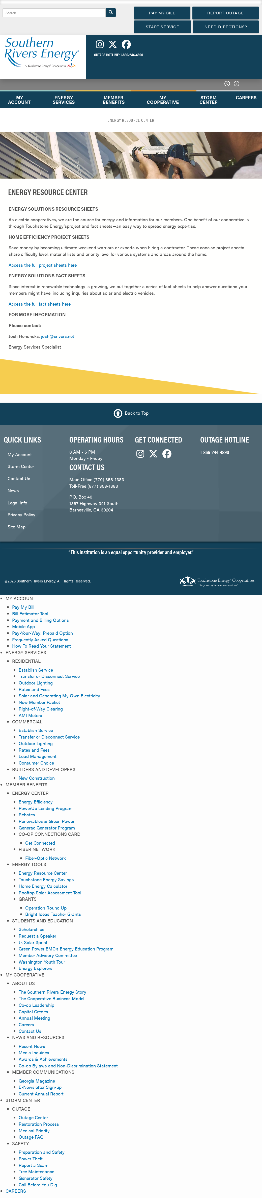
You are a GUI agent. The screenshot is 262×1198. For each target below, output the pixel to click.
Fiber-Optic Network (45, 858)
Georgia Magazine (37, 1081)
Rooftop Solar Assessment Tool (50, 892)
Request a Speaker (37, 936)
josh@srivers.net (57, 336)
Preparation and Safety (42, 1152)
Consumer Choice (36, 763)
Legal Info (17, 502)
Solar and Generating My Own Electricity (59, 695)
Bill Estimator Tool (30, 613)
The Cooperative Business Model (51, 998)
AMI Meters (30, 715)
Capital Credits (33, 1011)
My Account (20, 454)
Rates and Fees (34, 689)
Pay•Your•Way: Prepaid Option (42, 633)
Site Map (16, 526)
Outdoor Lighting (36, 682)
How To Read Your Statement (41, 646)
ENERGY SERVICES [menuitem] (64, 99)
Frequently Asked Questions (40, 639)
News (13, 490)
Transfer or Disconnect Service (49, 676)
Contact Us (19, 478)
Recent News (32, 1046)
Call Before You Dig (38, 1184)
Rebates (27, 814)
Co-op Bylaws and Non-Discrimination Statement (68, 1065)
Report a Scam (33, 1165)
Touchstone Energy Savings (46, 879)
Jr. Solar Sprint (33, 942)
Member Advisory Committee (48, 955)
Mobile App (23, 626)
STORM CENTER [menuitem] (208, 99)
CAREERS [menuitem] (246, 97)
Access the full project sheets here (43, 265)
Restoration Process (39, 1124)
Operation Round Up (46, 907)
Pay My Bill (23, 607)
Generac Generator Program (47, 827)
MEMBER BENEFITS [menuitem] (114, 99)
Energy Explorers (35, 968)
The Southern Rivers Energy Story (52, 992)
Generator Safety (35, 1178)
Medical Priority (34, 1130)
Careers (26, 1024)
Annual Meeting (34, 1018)
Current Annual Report (41, 1093)
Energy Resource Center (43, 873)
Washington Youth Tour (42, 962)
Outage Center (33, 1117)
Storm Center (21, 466)
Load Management (37, 756)
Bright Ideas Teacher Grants (53, 914)
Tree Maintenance (36, 1171)
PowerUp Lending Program (46, 808)
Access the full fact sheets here (40, 304)
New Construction (37, 778)
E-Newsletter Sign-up (40, 1087)
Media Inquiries (34, 1052)
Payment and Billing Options (40, 620)
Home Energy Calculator (43, 886)
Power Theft (31, 1158)
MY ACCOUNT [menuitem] (19, 99)
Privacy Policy (21, 514)
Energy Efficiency (36, 801)
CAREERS (16, 1191)
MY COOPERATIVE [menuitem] (163, 99)
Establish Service (36, 670)
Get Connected (40, 843)
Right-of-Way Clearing (41, 708)
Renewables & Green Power (46, 821)
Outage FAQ (31, 1137)
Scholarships (31, 929)
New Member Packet (39, 702)
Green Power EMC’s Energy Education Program (66, 948)
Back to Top (137, 413)
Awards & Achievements (43, 1059)
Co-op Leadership (36, 1005)
